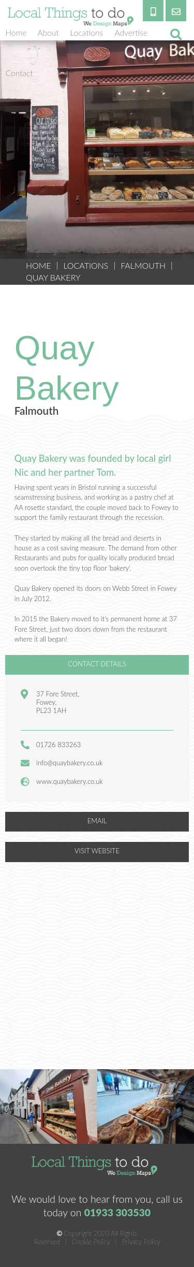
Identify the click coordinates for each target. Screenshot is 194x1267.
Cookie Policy (91, 1241)
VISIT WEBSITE (97, 851)
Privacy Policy (141, 1241)
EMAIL (97, 821)
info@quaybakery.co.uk (69, 763)
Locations (85, 265)
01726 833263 (58, 744)
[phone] (153, 10)
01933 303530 (117, 1212)
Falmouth (143, 265)
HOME (38, 265)
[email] (176, 10)
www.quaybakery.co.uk (69, 781)
